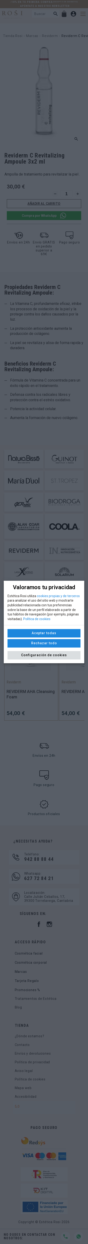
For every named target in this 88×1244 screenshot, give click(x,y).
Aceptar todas (44, 633)
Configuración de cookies (44, 655)
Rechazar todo (44, 643)
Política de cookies (36, 619)
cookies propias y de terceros (58, 596)
